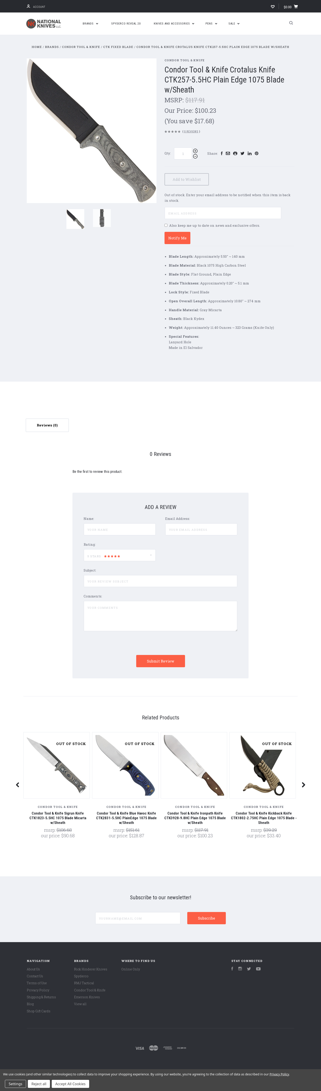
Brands (90, 23)
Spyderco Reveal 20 (126, 23)
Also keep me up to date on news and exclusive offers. (214, 225)
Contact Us (35, 976)
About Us (33, 969)
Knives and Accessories (174, 23)
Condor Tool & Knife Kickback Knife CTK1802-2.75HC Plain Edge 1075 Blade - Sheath (264, 818)
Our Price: (180, 110)
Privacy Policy (38, 990)
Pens (211, 23)
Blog (30, 1004)
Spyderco (81, 976)
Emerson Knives (87, 997)
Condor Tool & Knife (184, 60)
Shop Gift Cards (38, 1011)
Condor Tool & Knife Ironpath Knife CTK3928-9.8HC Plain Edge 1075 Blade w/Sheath (195, 818)
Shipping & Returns (41, 997)
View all (80, 1004)
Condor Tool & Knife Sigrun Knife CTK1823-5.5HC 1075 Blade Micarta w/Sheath (57, 818)
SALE (234, 23)
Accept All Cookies (70, 1083)
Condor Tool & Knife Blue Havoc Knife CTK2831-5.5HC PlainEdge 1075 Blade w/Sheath (126, 818)
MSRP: (175, 100)
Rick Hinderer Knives (90, 969)
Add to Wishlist (189, 179)
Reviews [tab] (47, 425)
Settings (15, 1083)
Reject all (38, 1083)
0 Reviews (191, 131)
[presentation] (117, 646)
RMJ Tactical (84, 983)
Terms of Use (37, 983)
